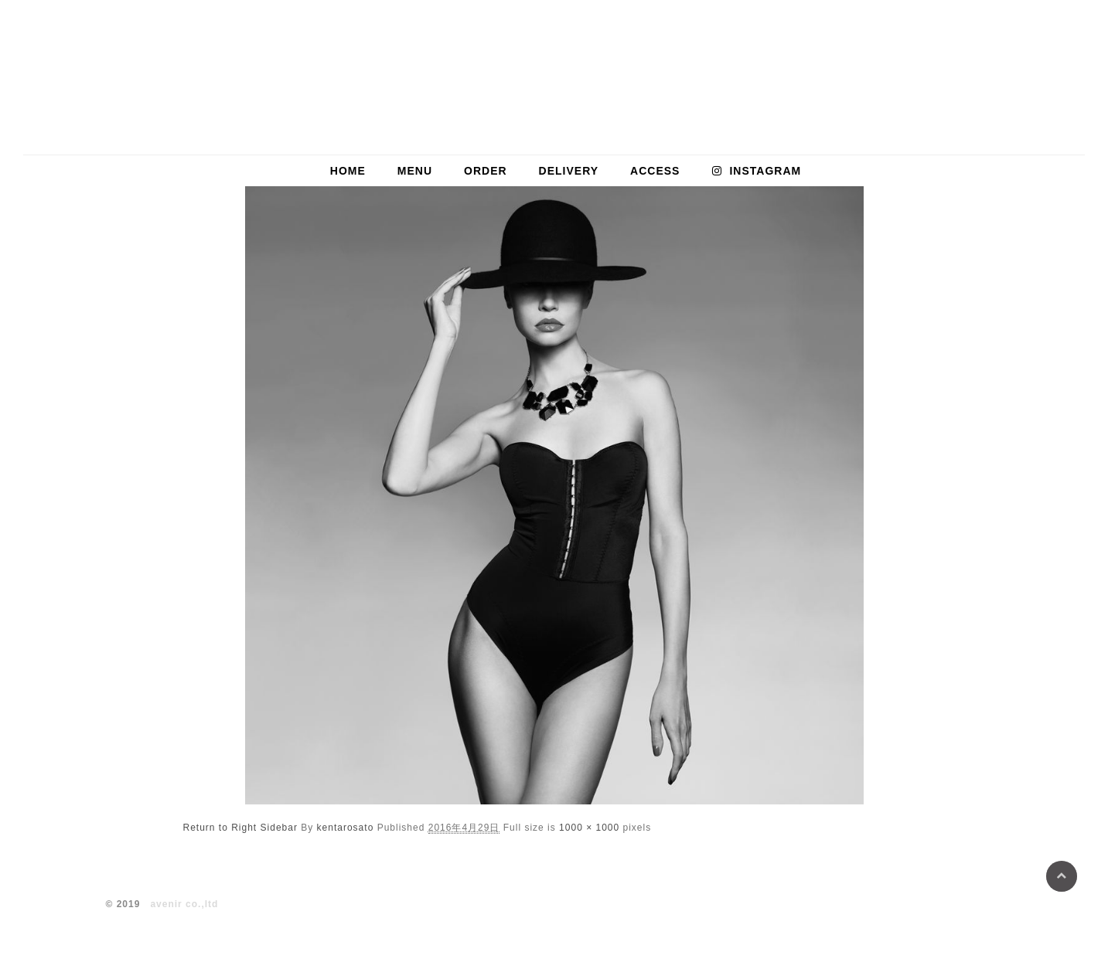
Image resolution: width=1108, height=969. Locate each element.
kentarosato (345, 827)
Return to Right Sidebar (240, 827)
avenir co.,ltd (184, 904)
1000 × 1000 (589, 827)
